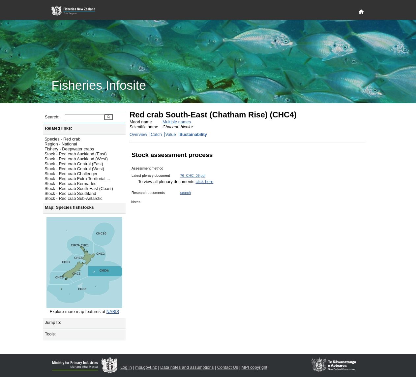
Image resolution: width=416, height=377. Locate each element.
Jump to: (53, 322)
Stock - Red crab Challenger (71, 173)
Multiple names (177, 121)
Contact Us (227, 367)
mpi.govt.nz (146, 367)
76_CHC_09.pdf (192, 175)
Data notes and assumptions (187, 367)
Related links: (58, 128)
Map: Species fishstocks (69, 207)
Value (170, 134)
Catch (156, 134)
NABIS (112, 311)
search (185, 193)
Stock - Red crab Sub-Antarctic (74, 198)
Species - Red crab (62, 139)
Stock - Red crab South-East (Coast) (79, 188)
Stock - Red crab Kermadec (70, 183)
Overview (138, 134)
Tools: (50, 333)
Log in (126, 367)
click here (204, 181)
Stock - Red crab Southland (70, 193)
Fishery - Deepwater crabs (69, 148)
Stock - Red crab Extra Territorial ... (77, 178)
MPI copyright (254, 367)
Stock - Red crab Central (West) (74, 168)
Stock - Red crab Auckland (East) (75, 153)
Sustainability (193, 134)
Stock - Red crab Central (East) (74, 163)
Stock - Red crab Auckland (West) (76, 158)
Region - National (61, 143)
